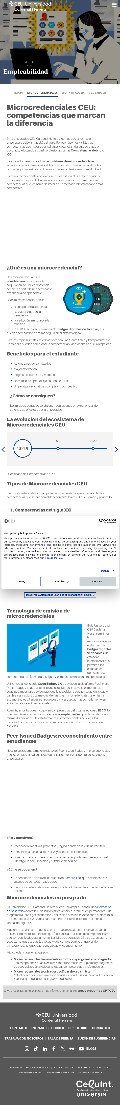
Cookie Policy (53, 557)
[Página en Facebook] (54, 1048)
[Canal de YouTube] (81, 1048)
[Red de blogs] (91, 1048)
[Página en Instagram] (27, 1048)
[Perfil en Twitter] (63, 1048)
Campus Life (72, 878)
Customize (60, 581)
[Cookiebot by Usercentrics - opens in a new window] (101, 521)
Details (105, 570)
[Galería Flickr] (72, 1048)
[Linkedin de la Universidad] (45, 1048)
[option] (60, 42)
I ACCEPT (98, 581)
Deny (22, 581)
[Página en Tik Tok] (36, 1048)
